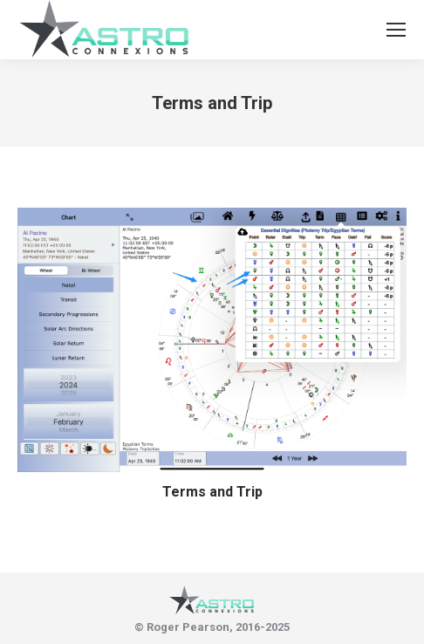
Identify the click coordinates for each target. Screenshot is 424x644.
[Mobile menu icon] (396, 29)
